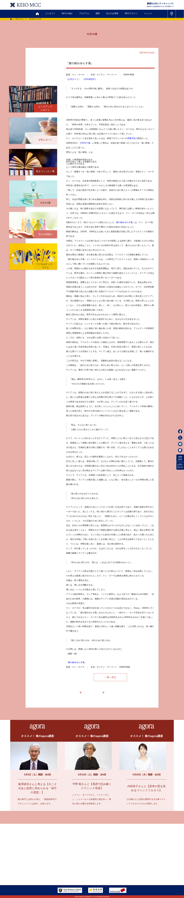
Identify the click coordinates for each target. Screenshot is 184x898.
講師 (98, 13)
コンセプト (50, 13)
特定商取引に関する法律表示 (100, 871)
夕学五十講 (85, 143)
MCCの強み (67, 13)
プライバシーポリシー (70, 871)
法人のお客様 (112, 13)
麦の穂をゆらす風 (124, 222)
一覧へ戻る (110, 677)
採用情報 (31, 871)
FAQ (89, 865)
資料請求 (180, 458)
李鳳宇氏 (131, 138)
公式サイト (73, 79)
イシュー (148, 13)
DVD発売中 (89, 79)
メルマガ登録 (82, 852)
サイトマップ (75, 865)
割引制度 (65, 852)
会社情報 (46, 871)
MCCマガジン (131, 13)
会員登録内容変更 (50, 865)
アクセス (31, 865)
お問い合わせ (180, 465)
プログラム (84, 13)
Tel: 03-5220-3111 (144, 865)
